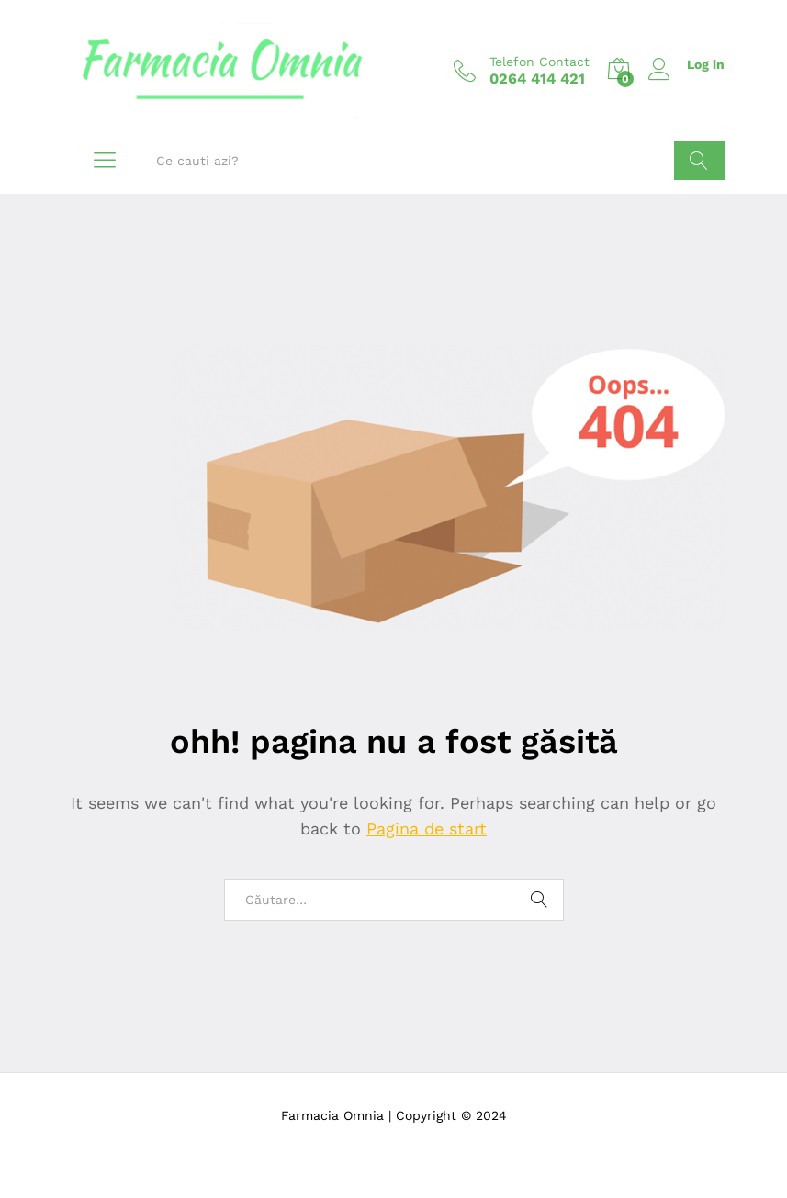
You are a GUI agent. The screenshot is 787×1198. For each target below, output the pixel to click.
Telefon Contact (539, 61)
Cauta (699, 160)
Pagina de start (426, 828)
